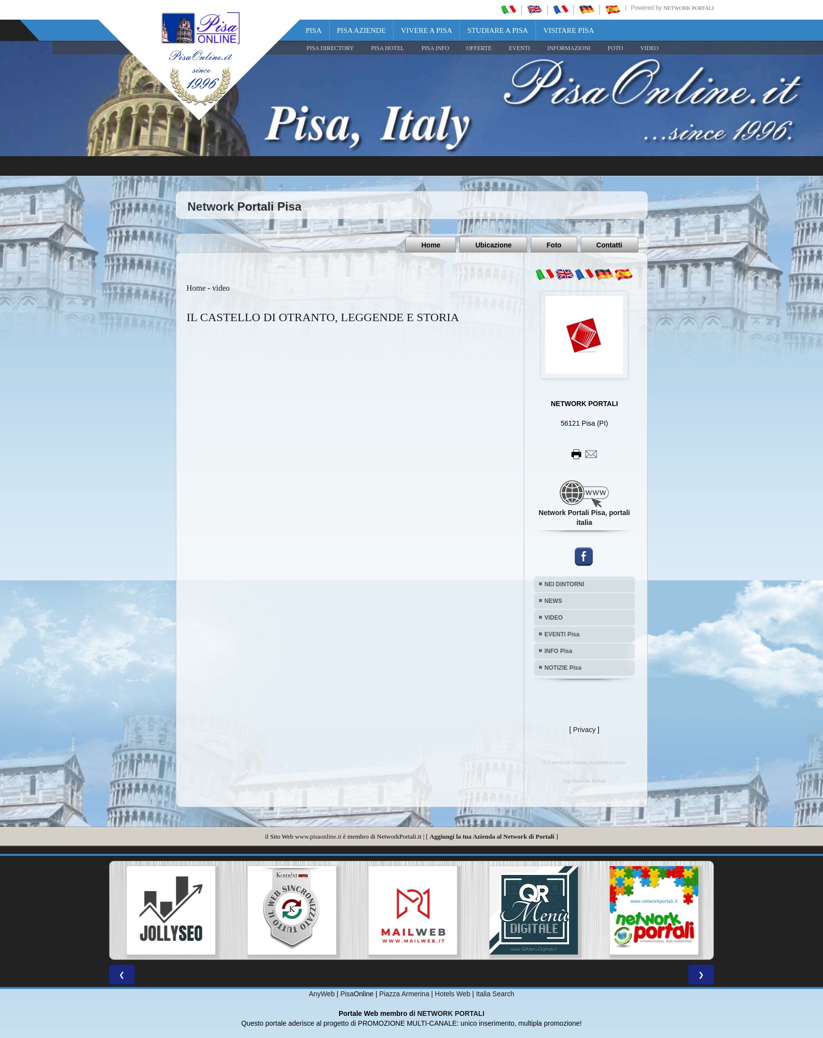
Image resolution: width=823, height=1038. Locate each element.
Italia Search (495, 994)
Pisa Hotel (387, 48)
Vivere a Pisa (426, 30)
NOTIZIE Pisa (562, 667)
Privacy (584, 730)
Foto (553, 245)
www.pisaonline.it (318, 836)
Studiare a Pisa (497, 30)
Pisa (314, 30)
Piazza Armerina (404, 994)
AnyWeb (322, 994)
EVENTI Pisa (561, 634)
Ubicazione (493, 245)
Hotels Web (452, 994)
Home (430, 245)
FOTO (615, 48)
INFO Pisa (558, 651)
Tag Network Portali (584, 781)
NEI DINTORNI (564, 584)
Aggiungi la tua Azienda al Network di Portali (491, 836)
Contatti (609, 245)
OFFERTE (478, 48)
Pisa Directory (330, 48)
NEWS (553, 601)
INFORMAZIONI (569, 48)
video (221, 288)
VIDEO (649, 48)
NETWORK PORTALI (450, 1013)
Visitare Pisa (568, 30)
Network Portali (688, 8)
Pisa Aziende (361, 30)
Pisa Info (435, 48)
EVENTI (519, 48)
